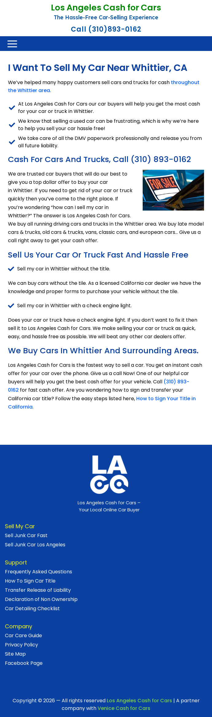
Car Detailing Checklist (32, 608)
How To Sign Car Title (30, 580)
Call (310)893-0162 (106, 29)
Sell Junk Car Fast (26, 535)
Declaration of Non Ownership (41, 599)
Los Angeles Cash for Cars (106, 8)
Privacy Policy (21, 644)
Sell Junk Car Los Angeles (35, 544)
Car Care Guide (23, 635)
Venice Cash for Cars (124, 708)
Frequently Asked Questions (38, 571)
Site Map (15, 653)
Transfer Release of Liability (38, 590)
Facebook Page (24, 663)
